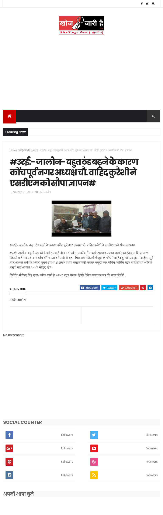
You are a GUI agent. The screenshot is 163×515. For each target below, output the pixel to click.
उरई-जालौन (24, 151)
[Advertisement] (81, 78)
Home (13, 151)
